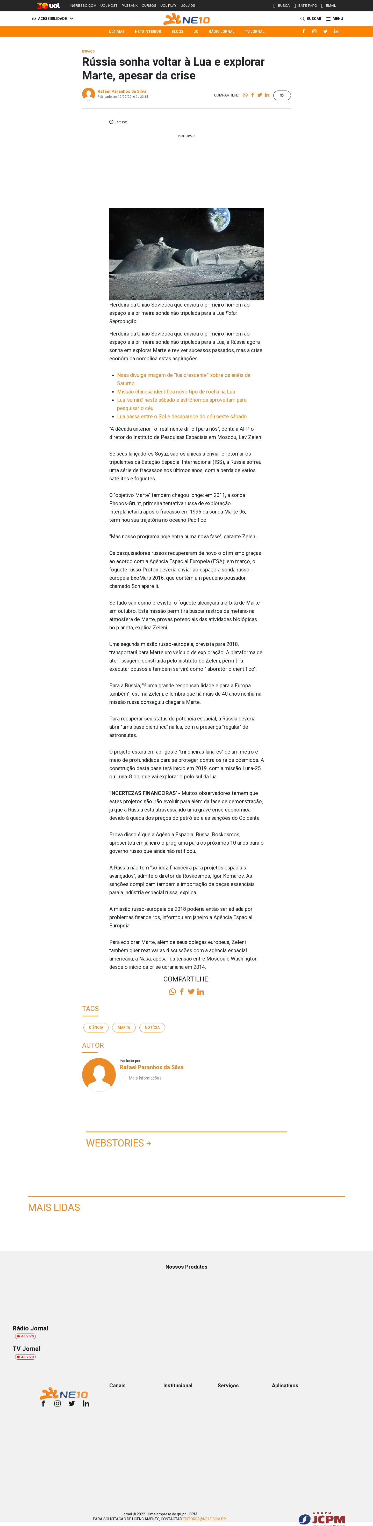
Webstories (115, 1143)
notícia (152, 1027)
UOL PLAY (168, 6)
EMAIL (328, 6)
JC (196, 31)
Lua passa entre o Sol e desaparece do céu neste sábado (182, 416)
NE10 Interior (148, 31)
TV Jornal (254, 31)
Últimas (117, 31)
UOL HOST (109, 6)
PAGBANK (130, 6)
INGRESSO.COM (83, 6)
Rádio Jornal (221, 31)
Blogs (177, 31)
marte (124, 1027)
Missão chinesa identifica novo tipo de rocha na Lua (176, 392)
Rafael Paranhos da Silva (122, 91)
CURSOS (149, 6)
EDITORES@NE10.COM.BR (204, 1519)
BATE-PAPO (305, 6)
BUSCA (281, 6)
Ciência (96, 1027)
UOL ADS (188, 6)
